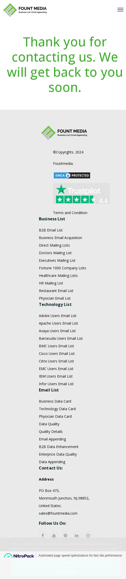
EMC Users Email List (56, 387)
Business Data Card (55, 420)
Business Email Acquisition (60, 256)
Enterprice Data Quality (58, 473)
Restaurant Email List (56, 309)
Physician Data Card (55, 435)
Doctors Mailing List (55, 271)
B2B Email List (51, 249)
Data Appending (52, 480)
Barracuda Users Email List (61, 357)
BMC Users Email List (56, 364)
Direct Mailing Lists (54, 264)
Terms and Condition (70, 231)
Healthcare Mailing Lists (58, 294)
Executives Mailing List (57, 279)
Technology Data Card (57, 427)
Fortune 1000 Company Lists (62, 286)
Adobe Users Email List (58, 334)
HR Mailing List (51, 302)
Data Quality (49, 442)
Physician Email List (55, 317)
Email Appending (52, 458)
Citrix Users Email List (56, 380)
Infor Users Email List (56, 402)
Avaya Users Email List (57, 349)
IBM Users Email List (56, 395)
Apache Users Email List (58, 342)
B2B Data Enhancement (59, 465)
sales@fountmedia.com (58, 532)
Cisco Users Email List (57, 372)
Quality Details (51, 450)
